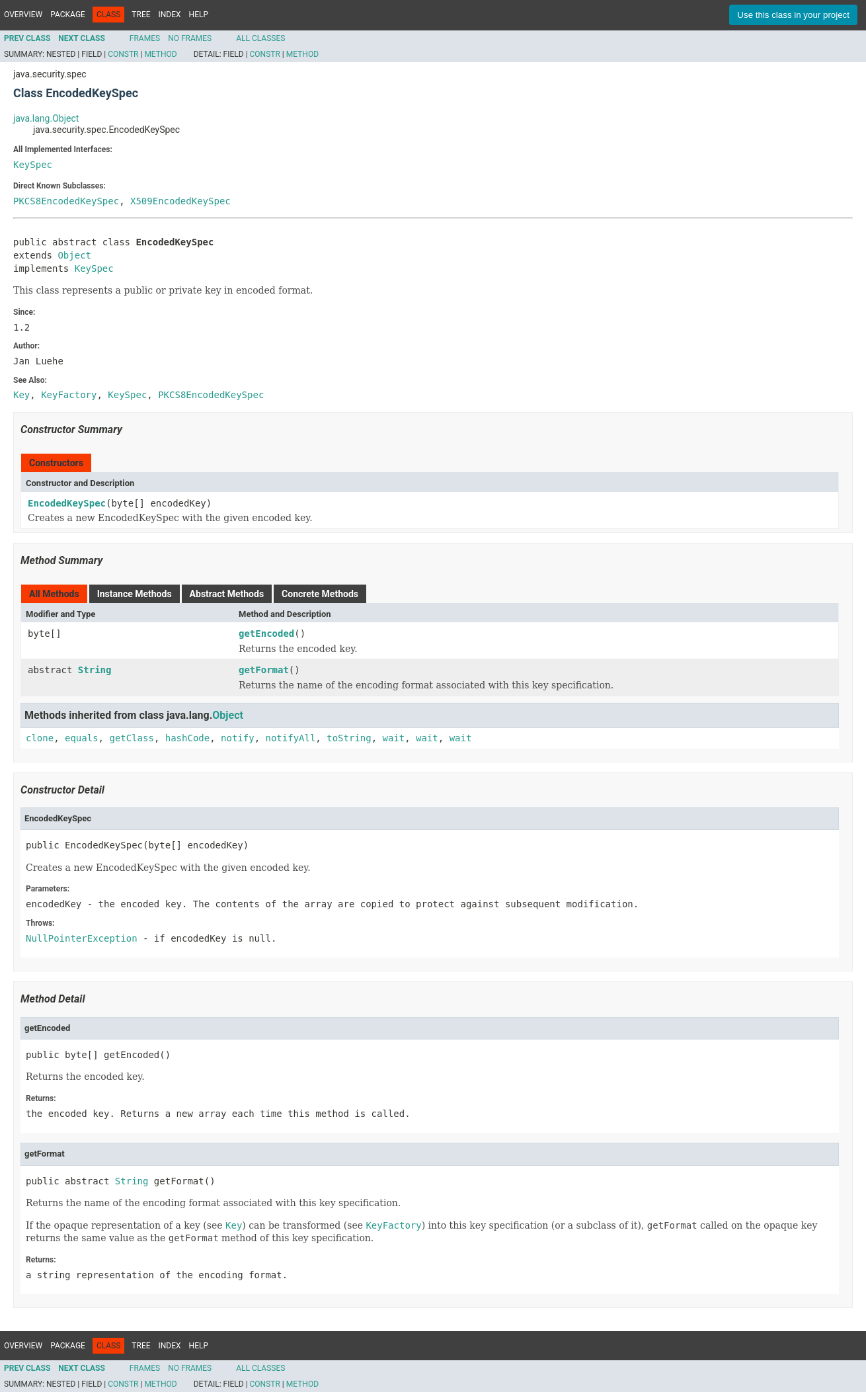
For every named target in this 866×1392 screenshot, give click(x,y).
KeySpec (32, 164)
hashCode (187, 738)
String (95, 670)
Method (160, 54)
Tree (141, 14)
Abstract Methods (227, 594)
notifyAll (290, 738)
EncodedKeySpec (67, 503)
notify (238, 738)
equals (81, 738)
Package (67, 14)
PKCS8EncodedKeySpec (66, 201)
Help (198, 14)
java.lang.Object (46, 118)
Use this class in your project (793, 15)
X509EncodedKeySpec (180, 201)
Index (170, 14)
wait (394, 738)
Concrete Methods (320, 594)
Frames (145, 38)
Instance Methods (134, 594)
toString (349, 738)
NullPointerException (82, 938)
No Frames (190, 38)
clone (40, 738)
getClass (131, 738)
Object (74, 255)
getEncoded (266, 633)
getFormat (264, 670)
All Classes (260, 38)
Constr (123, 54)
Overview (23, 14)
